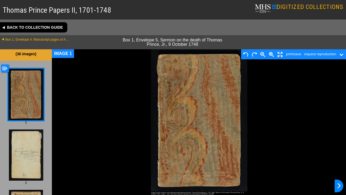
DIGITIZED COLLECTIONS (307, 7)
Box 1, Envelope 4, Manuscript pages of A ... (37, 39)
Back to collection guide (35, 27)
